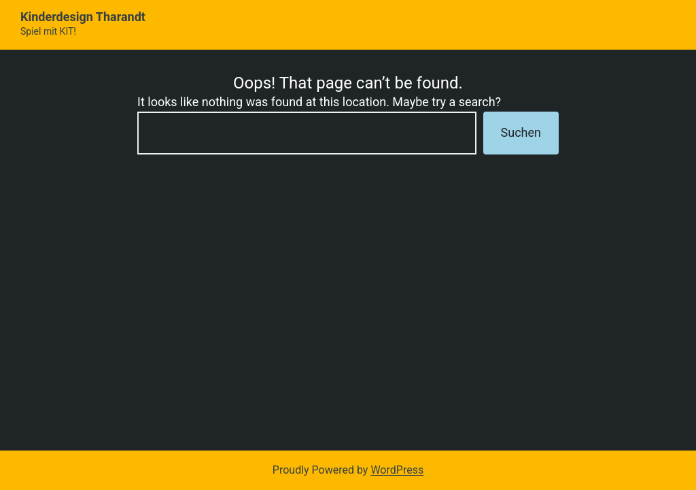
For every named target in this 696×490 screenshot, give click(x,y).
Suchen (521, 132)
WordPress (396, 469)
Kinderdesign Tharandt (82, 17)
